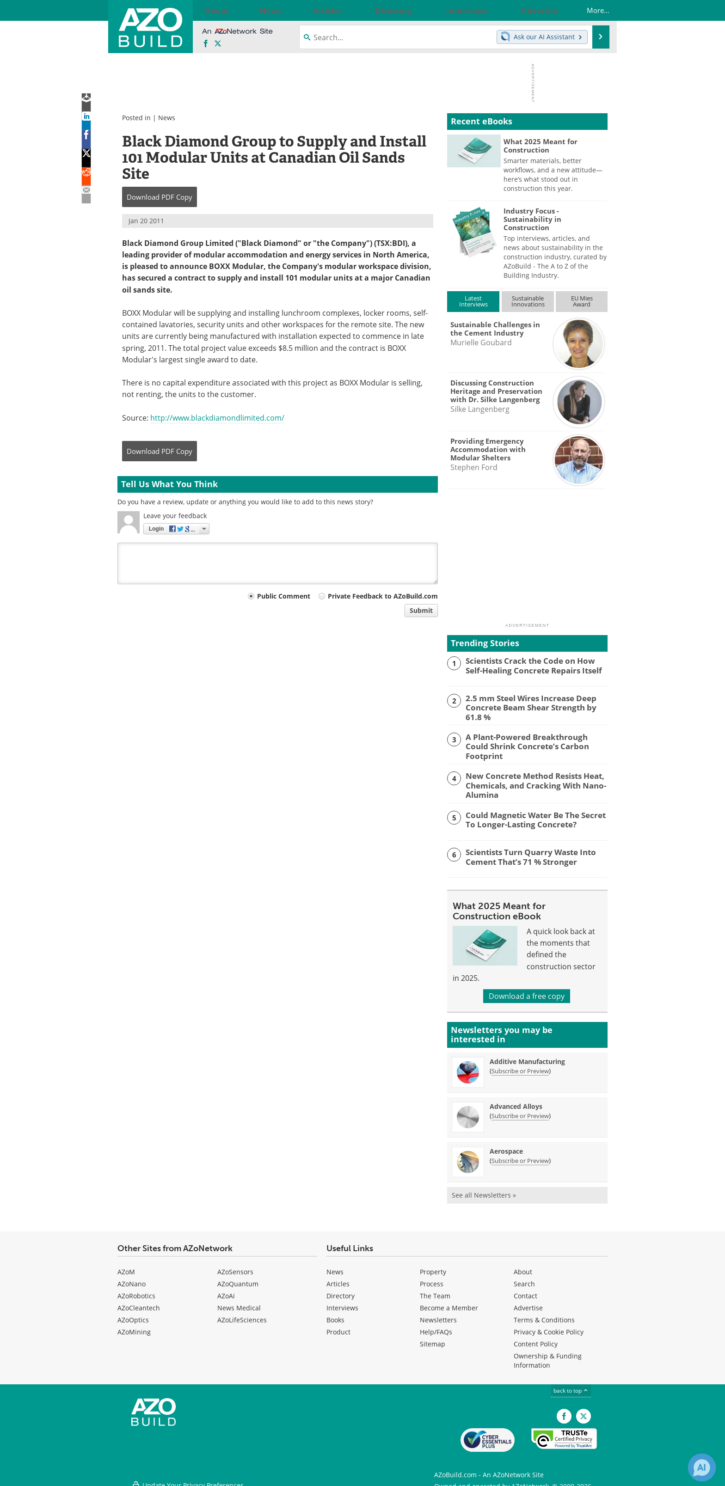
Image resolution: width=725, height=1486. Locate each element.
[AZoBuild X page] (217, 44)
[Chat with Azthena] (702, 1467)
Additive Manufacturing (527, 1056)
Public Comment (283, 596)
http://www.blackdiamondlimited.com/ (217, 418)
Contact (525, 1290)
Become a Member (449, 1302)
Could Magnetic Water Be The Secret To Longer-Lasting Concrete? (534, 814)
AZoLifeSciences (242, 1314)
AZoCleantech (138, 1302)
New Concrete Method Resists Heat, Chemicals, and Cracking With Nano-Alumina (529, 780)
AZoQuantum (237, 1278)
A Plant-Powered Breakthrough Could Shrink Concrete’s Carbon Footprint (531, 739)
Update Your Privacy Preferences (187, 1474)
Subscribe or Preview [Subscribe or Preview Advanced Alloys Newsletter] (520, 1111)
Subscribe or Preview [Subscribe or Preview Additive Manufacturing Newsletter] (520, 1066)
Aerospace (506, 1146)
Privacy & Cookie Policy (549, 1326)
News (166, 117)
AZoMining (134, 1326)
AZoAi (226, 1290)
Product (338, 1326)
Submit (421, 610)
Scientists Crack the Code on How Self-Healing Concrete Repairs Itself (532, 664)
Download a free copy (527, 991)
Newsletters (438, 1314)
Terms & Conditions (544, 1314)
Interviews (342, 1302)
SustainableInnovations (528, 301)
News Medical (239, 1302)
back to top (571, 1385)
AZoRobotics (136, 1290)
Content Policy (536, 1338)
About (523, 1266)
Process (431, 1278)
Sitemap (432, 1338)
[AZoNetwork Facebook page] (205, 44)
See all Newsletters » (484, 1190)
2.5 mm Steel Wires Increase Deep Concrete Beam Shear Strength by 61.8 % (533, 706)
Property (433, 1266)
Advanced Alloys (516, 1101)
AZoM (126, 1266)
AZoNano (131, 1278)
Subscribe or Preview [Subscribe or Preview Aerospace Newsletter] (520, 1155)
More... (589, 10)
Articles (338, 1278)
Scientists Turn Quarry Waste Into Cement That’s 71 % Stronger (525, 851)
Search (524, 1278)
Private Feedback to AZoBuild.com (383, 596)
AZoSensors (235, 1266)
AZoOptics (133, 1314)
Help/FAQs (436, 1326)
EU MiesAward (582, 301)
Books (335, 1314)
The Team (435, 1290)
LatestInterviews (473, 301)
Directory (340, 1290)
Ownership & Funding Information (548, 1355)
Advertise (528, 1302)
